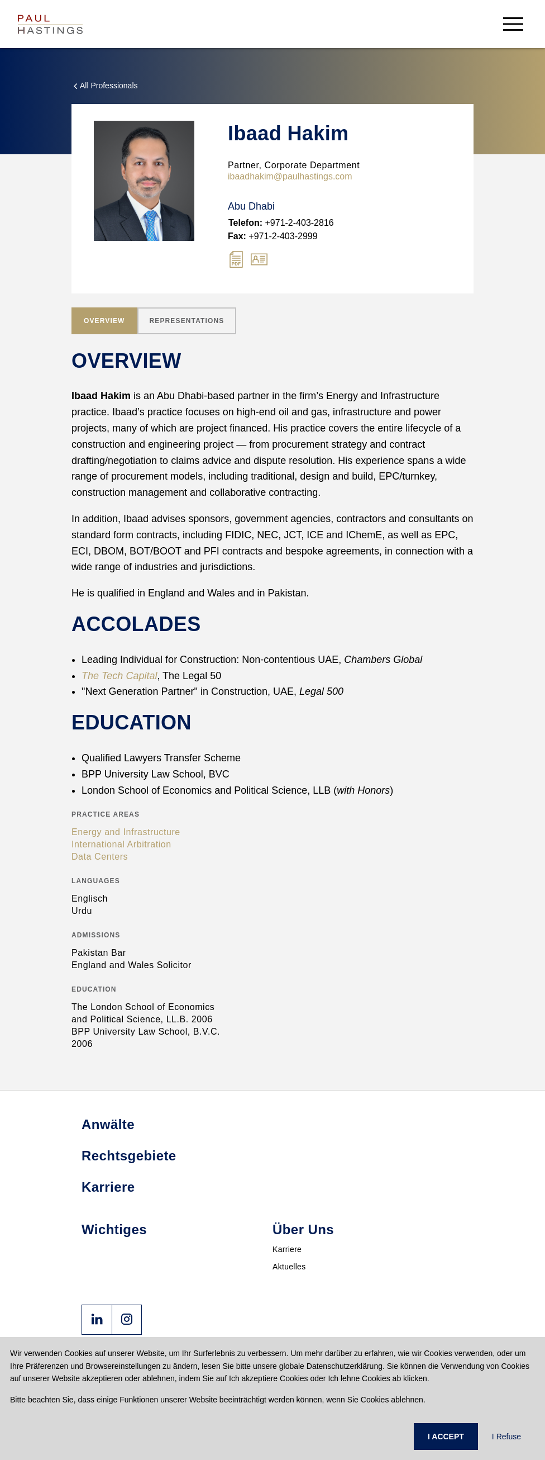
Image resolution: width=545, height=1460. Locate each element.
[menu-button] (513, 24)
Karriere (287, 1249)
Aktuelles (289, 1266)
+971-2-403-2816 (281, 222)
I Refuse (506, 1436)
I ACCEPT (446, 1436)
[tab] (104, 320)
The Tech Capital (119, 675)
